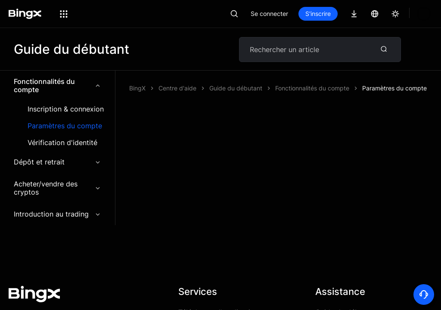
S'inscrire (318, 13)
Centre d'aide (177, 88)
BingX (137, 88)
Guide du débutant (345, 287)
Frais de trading (204, 302)
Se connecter (269, 13)
